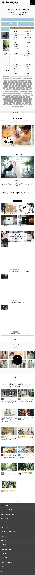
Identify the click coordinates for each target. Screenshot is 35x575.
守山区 (18, 91)
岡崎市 (19, 80)
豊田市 (26, 102)
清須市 (10, 102)
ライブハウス (16, 71)
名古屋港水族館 (15, 53)
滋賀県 (27, 93)
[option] (17, 173)
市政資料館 (15, 33)
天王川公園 (28, 53)
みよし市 (23, 82)
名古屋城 (28, 44)
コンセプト (3, 544)
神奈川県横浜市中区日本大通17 (6, 439)
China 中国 (16, 97)
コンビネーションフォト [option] (30, 193)
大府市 (27, 76)
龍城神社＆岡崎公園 (28, 64)
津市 (19, 82)
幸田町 (5, 93)
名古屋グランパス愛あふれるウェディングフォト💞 (19, 271)
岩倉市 (11, 95)
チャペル (15, 37)
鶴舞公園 (15, 46)
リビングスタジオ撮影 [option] (5, 193)
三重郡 (27, 78)
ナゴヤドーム (16, 51)
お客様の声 (3, 540)
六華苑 (28, 48)
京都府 (28, 91)
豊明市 (14, 102)
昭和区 (4, 91)
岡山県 (31, 87)
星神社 (28, 35)
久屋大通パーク (15, 48)
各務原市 (26, 89)
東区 (26, 82)
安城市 (15, 104)
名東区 (30, 78)
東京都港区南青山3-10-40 (6, 421)
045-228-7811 (14, 439)
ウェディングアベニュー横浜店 (10, 438)
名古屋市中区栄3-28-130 (23, 457)
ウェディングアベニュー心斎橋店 (27, 437)
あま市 (14, 95)
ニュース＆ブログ (5, 553)
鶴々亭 (28, 73)
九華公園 (28, 66)
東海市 (8, 104)
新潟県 (12, 76)
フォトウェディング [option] (21, 193)
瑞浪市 (9, 76)
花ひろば (15, 59)
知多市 (12, 80)
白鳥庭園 (15, 300)
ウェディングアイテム (6, 549)
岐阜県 (6, 80)
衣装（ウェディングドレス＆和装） (9, 531)
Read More (17, 188)
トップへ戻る (17, 501)
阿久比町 (12, 97)
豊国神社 (28, 46)
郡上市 (24, 87)
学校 (15, 55)
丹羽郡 (23, 104)
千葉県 (4, 87)
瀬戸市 (21, 91)
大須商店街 (15, 42)
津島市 (27, 87)
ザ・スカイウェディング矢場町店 (27, 455)
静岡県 (12, 82)
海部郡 (30, 93)
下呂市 (25, 91)
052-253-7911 (13, 457)
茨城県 (12, 89)
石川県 (17, 95)
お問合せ (3, 571)
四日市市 (23, 76)
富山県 (7, 95)
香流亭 (28, 57)
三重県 (26, 80)
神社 (28, 75)
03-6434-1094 (30, 401)
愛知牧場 (15, 31)
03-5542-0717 (10, 402)
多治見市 (5, 82)
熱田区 (5, 89)
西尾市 (21, 97)
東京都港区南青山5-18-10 (23, 401)
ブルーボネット (15, 62)
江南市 (24, 97)
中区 (19, 76)
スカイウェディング (10, 491)
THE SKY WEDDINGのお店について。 (26, 220)
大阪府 (11, 91)
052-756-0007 (30, 457)
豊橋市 (28, 95)
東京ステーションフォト (27, 419)
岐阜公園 (28, 68)
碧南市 (30, 104)
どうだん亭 (28, 40)
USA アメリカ (7, 97)
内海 (15, 40)
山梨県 (20, 93)
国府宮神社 (28, 42)
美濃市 (5, 78)
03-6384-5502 (13, 421)
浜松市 (13, 78)
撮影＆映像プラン (5, 527)
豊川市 (21, 95)
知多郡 (17, 87)
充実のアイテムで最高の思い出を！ (26, 208)
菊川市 (30, 76)
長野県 (10, 87)
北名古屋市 (9, 78)
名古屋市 (16, 76)
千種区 (20, 78)
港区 (31, 91)
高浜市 (23, 93)
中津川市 (16, 82)
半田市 (16, 93)
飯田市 (4, 95)
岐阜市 (16, 78)
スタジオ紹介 (4, 536)
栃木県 (30, 89)
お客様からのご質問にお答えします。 (9, 220)
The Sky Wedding (18, 339)
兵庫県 (8, 93)
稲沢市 (5, 104)
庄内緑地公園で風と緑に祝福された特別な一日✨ (18, 333)
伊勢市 (16, 80)
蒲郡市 (14, 91)
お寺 (28, 71)
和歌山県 (5, 76)
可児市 (14, 87)
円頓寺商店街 (16, 68)
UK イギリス (6, 102)
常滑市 (22, 89)
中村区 (9, 82)
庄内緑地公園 (16, 331)
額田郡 (18, 106)
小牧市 (30, 102)
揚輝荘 (28, 51)
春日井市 (14, 106)
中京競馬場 (15, 35)
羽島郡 (8, 91)
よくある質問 (4, 557)
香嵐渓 (28, 62)
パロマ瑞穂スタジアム (28, 55)
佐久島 (16, 57)
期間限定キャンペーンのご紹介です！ (9, 208)
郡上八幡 (28, 59)
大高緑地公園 (16, 44)
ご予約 (2, 566)
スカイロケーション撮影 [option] (13, 193)
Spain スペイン (18, 102)
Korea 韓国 (28, 97)
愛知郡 (23, 102)
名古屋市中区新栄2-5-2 (6, 457)
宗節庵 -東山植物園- (27, 37)
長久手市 (29, 82)
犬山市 (15, 89)
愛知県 (23, 78)
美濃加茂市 (12, 93)
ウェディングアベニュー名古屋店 (10, 455)
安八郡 (9, 89)
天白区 (21, 87)
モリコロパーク (15, 64)
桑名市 (29, 80)
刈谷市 (12, 104)
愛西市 (21, 106)
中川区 (23, 80)
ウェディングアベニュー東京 (10, 400)
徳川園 (28, 33)
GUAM (16, 73)
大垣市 (9, 80)
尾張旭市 (26, 104)
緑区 (7, 87)
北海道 (31, 95)
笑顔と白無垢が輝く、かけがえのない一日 (17, 302)
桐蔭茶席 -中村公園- (28, 31)
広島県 (24, 95)
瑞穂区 (19, 89)
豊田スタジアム (15, 66)
